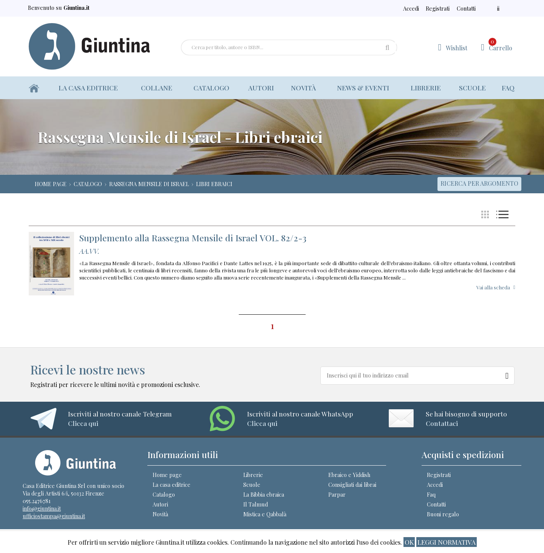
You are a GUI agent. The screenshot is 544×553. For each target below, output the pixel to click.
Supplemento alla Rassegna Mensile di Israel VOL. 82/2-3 (192, 238)
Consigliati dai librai (352, 484)
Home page (167, 474)
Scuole (472, 87)
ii (498, 8)
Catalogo (211, 87)
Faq (508, 87)
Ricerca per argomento (479, 183)
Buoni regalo (443, 514)
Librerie (426, 87)
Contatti (465, 8)
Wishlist (456, 48)
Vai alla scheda (493, 287)
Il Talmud (255, 504)
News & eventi (363, 87)
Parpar (337, 494)
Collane (157, 87)
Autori (261, 87)
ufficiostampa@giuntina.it (54, 516)
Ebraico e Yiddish (349, 474)
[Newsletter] (507, 374)
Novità (303, 87)
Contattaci (442, 423)
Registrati (437, 8)
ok (409, 541)
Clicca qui (83, 423)
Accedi (411, 8)
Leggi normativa (446, 541)
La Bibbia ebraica (263, 494)
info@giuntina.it (42, 508)
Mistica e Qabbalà (264, 514)
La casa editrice (88, 87)
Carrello (500, 45)
